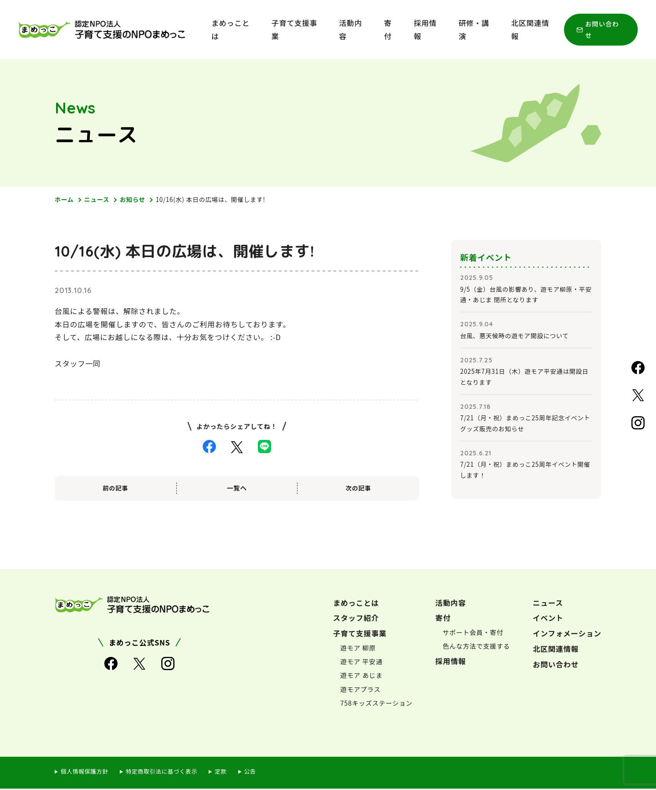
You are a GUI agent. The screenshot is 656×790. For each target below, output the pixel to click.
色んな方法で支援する (476, 647)
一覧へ (237, 488)
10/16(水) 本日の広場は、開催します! (217, 199)
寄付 (388, 29)
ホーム (65, 199)
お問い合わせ (602, 29)
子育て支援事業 (295, 29)
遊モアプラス (360, 690)
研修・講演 (474, 29)
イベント (548, 619)
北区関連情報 (530, 29)
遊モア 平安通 (361, 663)
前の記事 (115, 488)
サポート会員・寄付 (473, 634)
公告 (257, 773)
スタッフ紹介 (356, 619)
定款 (227, 773)
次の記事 (358, 488)
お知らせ (135, 199)
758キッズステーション (376, 704)
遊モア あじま (361, 677)
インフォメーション (567, 635)
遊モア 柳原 (358, 649)
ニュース (98, 199)
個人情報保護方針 (86, 773)
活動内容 (350, 29)
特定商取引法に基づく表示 (166, 773)
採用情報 (425, 29)
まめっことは (230, 29)
